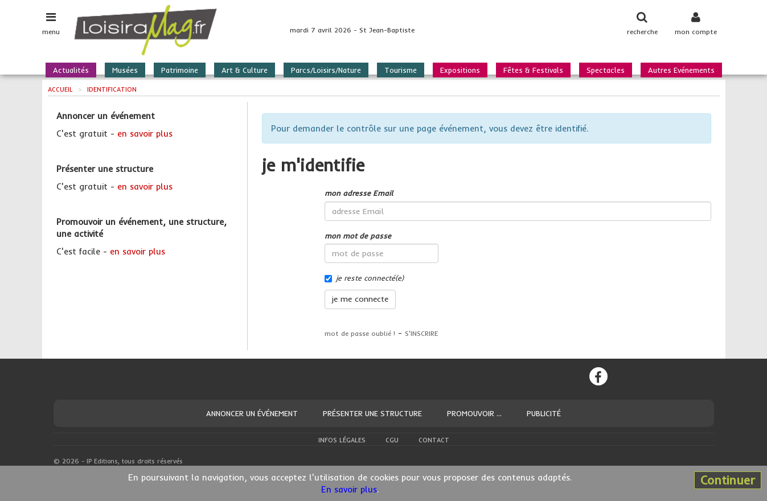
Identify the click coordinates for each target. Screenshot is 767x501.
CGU (392, 440)
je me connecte (360, 299)
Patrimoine (179, 70)
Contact (434, 440)
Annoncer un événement (252, 413)
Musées (125, 70)
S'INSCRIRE (421, 333)
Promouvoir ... (474, 413)
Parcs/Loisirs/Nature (326, 70)
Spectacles (605, 70)
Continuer (727, 480)
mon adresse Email (359, 193)
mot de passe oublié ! (360, 333)
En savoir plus (349, 489)
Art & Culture (245, 70)
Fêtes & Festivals (533, 70)
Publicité (544, 413)
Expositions (460, 70)
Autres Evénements (681, 70)
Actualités (71, 70)
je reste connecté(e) (364, 277)
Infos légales (342, 440)
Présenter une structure (372, 413)
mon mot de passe (358, 235)
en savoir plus (145, 133)
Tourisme (400, 70)
